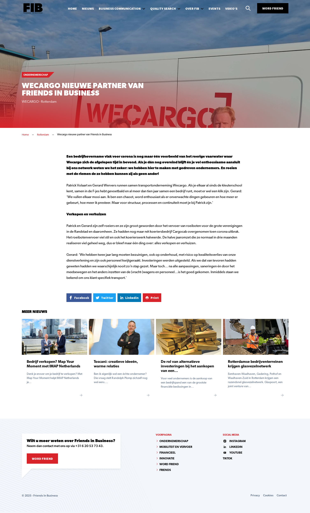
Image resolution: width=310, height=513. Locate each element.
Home (25, 134)
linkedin (233, 447)
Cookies (268, 495)
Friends (165, 470)
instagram (234, 441)
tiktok (227, 458)
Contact (282, 495)
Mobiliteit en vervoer (175, 447)
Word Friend (272, 8)
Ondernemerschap (173, 441)
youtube (232, 452)
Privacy (255, 495)
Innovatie (166, 458)
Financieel (167, 452)
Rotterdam (43, 134)
